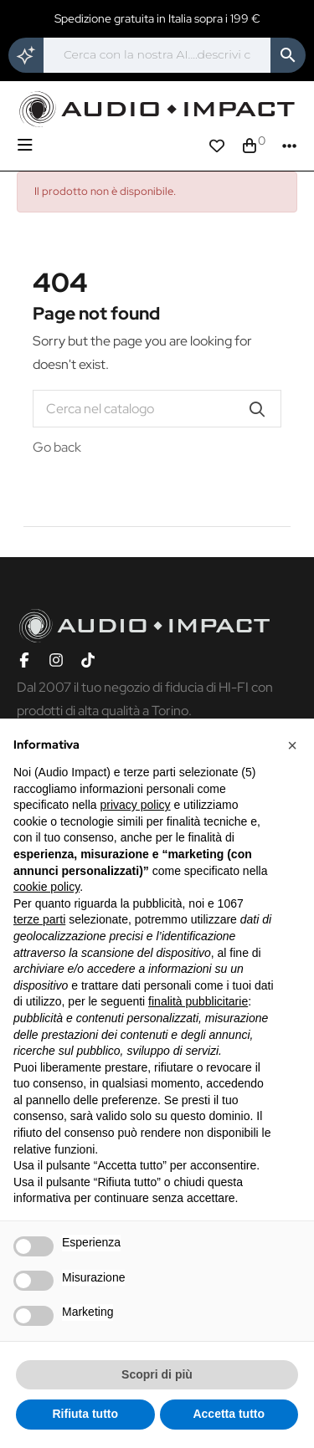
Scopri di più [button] (157, 1374)
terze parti (39, 919)
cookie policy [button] (46, 886)
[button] (292, 745)
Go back (57, 447)
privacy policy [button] (135, 804)
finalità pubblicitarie (198, 1001)
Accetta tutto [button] (229, 1413)
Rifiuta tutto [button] (85, 1413)
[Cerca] (157, 55)
